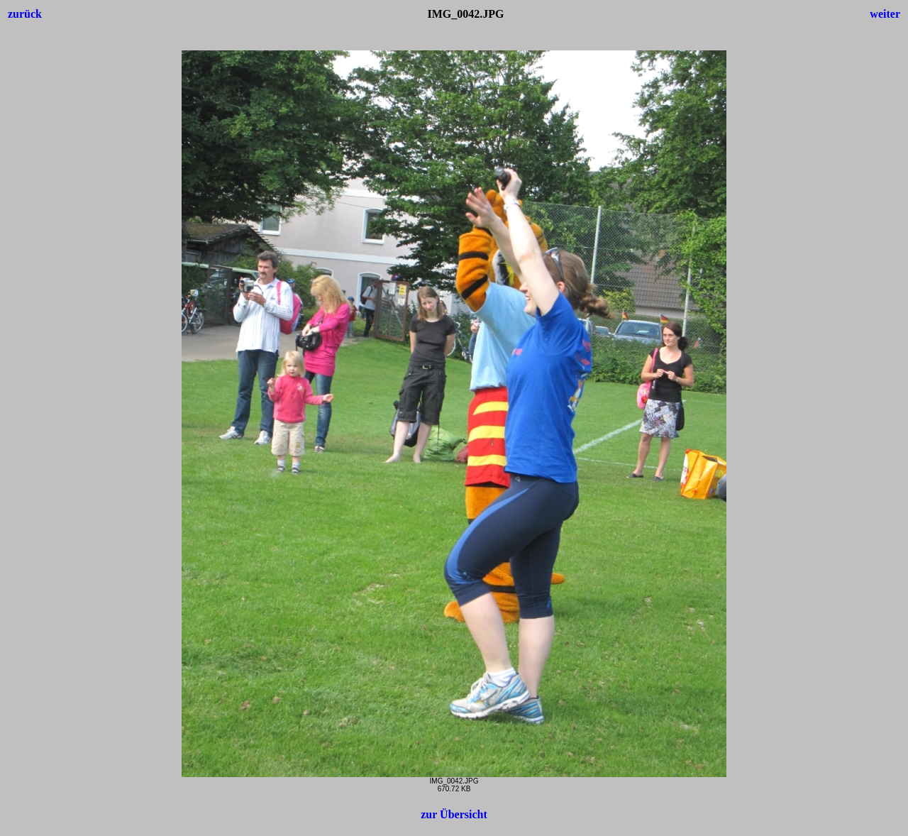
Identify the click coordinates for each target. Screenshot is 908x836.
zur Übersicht (454, 814)
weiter (885, 14)
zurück (25, 14)
